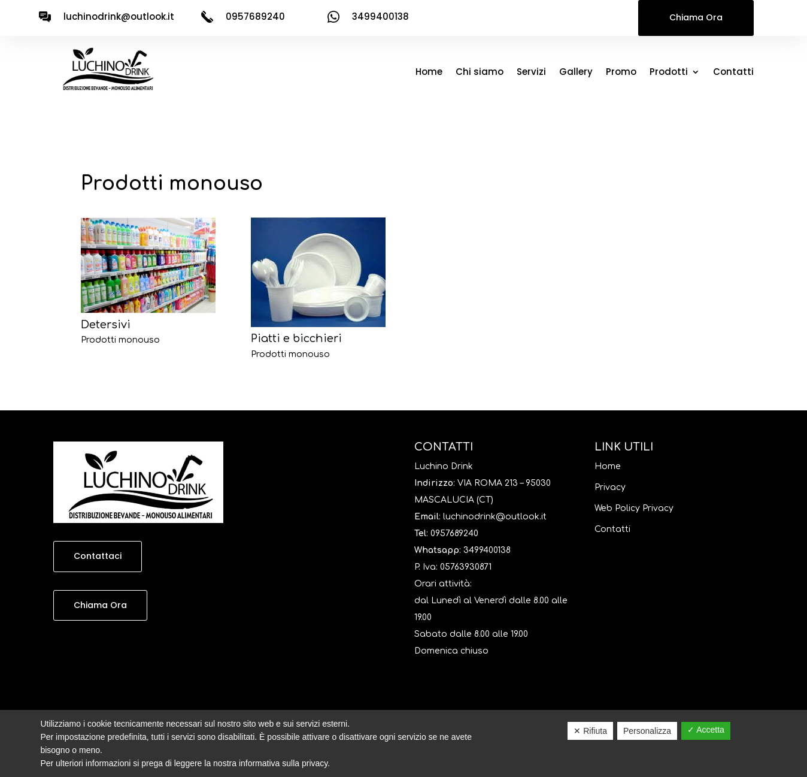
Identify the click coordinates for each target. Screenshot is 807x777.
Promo (621, 73)
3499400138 (487, 550)
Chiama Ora (696, 17)
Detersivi (106, 325)
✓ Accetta (705, 729)
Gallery (576, 73)
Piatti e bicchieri (296, 338)
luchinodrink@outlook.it (118, 16)
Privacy (610, 487)
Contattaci (98, 556)
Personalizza (647, 731)
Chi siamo (479, 73)
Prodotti (669, 73)
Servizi (531, 73)
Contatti (733, 73)
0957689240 (454, 533)
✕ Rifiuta (590, 731)
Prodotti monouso (120, 339)
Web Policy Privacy (633, 508)
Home (428, 73)
